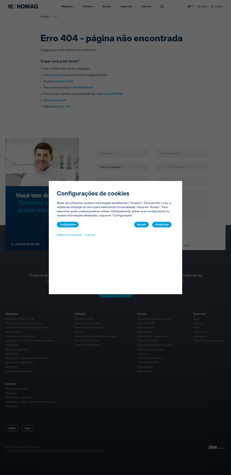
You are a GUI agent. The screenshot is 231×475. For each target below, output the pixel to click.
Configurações (68, 224)
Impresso (90, 234)
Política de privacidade (69, 234)
